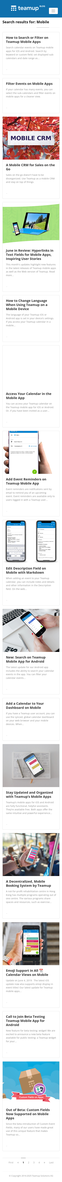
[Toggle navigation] (53, 11)
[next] (44, 1162)
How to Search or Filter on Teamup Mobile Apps (27, 39)
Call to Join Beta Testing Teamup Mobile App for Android (25, 1020)
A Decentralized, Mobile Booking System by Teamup (28, 883)
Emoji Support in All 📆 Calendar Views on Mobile (27, 972)
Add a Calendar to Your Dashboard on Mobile (25, 705)
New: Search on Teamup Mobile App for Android (26, 659)
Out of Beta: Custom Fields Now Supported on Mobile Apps (28, 1114)
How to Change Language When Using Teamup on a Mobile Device (26, 304)
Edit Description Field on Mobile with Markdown (26, 570)
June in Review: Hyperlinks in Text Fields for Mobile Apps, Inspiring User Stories (29, 254)
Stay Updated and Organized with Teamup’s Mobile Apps (29, 794)
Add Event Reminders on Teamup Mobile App (26, 481)
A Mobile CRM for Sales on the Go (30, 167)
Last (51, 1162)
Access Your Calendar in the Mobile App (28, 395)
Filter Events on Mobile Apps (29, 83)
